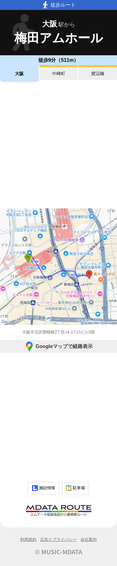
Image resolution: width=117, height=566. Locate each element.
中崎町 (58, 73)
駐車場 (75, 488)
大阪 (19, 73)
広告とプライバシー (58, 539)
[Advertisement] (58, 145)
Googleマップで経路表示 (58, 346)
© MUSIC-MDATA (58, 551)
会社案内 (88, 539)
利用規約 (28, 539)
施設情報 (43, 488)
